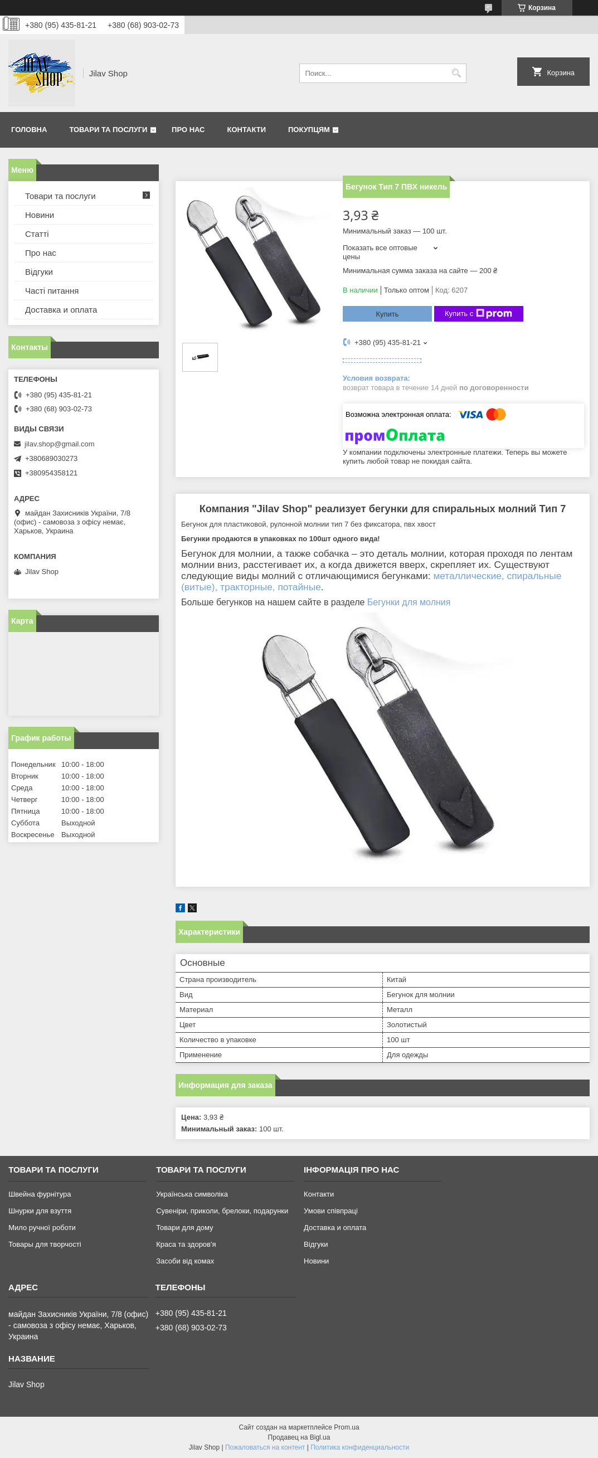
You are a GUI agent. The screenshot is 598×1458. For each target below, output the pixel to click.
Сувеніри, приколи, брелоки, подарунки (222, 1211)
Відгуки (39, 271)
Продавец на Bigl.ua (299, 1437)
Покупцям (309, 129)
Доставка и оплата (61, 309)
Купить (387, 314)
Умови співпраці (331, 1211)
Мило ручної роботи (42, 1227)
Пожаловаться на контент (265, 1447)
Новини (39, 215)
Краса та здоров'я (186, 1244)
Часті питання (52, 290)
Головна (29, 129)
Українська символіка (192, 1194)
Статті (37, 234)
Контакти (246, 129)
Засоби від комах (185, 1261)
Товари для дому (184, 1227)
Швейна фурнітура (39, 1194)
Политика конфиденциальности (359, 1447)
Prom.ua (346, 1427)
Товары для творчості (44, 1244)
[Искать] (456, 73)
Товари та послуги (108, 129)
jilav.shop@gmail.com (60, 444)
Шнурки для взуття (39, 1211)
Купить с (478, 314)
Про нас (188, 129)
